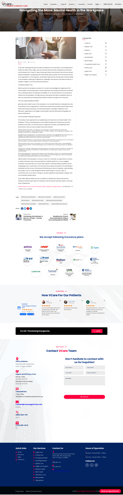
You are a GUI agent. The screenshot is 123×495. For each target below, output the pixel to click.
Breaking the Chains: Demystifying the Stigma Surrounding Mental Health (58, 218)
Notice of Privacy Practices (34, 491)
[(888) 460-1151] (17, 412)
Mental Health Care (46, 203)
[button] (53, 3)
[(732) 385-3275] (17, 423)
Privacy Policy (20, 491)
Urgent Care (96, 71)
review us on (30, 313)
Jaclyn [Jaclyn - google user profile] (47, 301)
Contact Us (21, 460)
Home (44, 3)
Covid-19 (62, 3)
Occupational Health (41, 458)
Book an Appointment (54, 185)
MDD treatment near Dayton (30, 203)
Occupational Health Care (96, 64)
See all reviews (23, 313)
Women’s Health (40, 469)
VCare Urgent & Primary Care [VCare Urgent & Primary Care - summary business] (29, 306)
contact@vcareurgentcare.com (61, 471)
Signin (97, 3)
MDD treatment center (40, 200)
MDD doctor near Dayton (47, 196)
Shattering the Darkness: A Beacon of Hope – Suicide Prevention (19, 217)
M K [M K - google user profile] (91, 301)
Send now (84, 397)
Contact (88, 3)
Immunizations (96, 57)
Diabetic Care (96, 47)
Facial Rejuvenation (41, 461)
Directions (117, 3)
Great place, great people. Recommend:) (71, 308)
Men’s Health (39, 472)
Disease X (96, 50)
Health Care (96, 54)
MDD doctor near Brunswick (29, 196)
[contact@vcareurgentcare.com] (53, 469)
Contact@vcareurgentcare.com (29, 405)
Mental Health (48, 14)
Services (71, 3)
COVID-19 (96, 43)
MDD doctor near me (63, 196)
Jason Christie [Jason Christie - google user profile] (71, 301)
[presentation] (76, 391)
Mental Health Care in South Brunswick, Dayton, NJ (33, 185)
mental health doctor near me (63, 203)
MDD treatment (26, 200)
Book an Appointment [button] (110, 491)
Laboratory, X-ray (40, 475)
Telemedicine (39, 481)
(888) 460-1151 (106, 3)
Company (53, 3)
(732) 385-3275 (22, 426)
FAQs (19, 457)
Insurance (80, 3)
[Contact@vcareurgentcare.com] (17, 402)
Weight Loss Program (96, 75)
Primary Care (96, 68)
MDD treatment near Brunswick (58, 200)
